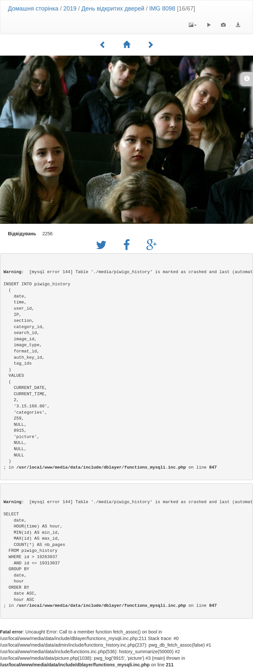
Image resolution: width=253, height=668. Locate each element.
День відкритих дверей (112, 8)
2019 (69, 8)
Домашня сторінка (33, 8)
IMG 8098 (162, 8)
